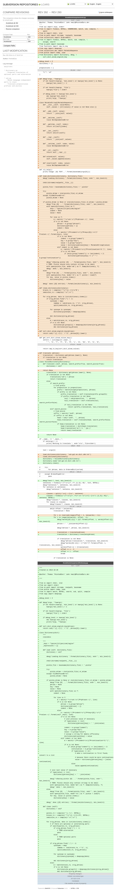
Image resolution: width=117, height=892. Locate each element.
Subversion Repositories (20, 4)
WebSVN (47, 888)
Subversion (61, 888)
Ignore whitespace (106, 12)
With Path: (6, 39)
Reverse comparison (13, 29)
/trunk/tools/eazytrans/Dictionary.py (75, 563)
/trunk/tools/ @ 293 (12, 26)
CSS (77, 888)
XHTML (73, 888)
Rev (28, 34)
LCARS (45, 4)
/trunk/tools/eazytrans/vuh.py (75, 17)
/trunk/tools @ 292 (12, 23)
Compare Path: (8, 34)
